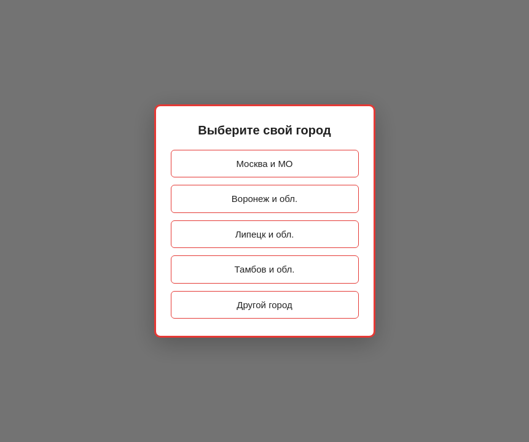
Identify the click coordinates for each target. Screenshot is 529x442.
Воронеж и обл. (264, 198)
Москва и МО (264, 163)
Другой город (264, 305)
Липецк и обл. (264, 234)
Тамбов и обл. (265, 269)
